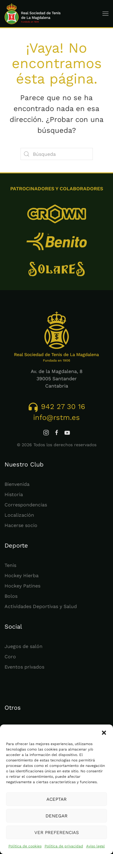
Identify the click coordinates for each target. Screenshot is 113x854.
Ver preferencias (56, 832)
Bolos (11, 596)
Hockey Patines (22, 586)
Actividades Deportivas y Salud (41, 606)
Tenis (10, 565)
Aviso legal (95, 846)
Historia (14, 494)
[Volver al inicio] (33, 14)
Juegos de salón (23, 646)
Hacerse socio (21, 525)
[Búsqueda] (56, 154)
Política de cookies (25, 846)
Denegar (56, 816)
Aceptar (56, 799)
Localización (19, 515)
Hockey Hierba (22, 575)
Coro (10, 656)
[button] (104, 732)
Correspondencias (26, 505)
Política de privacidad (64, 846)
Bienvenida (17, 484)
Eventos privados (24, 667)
